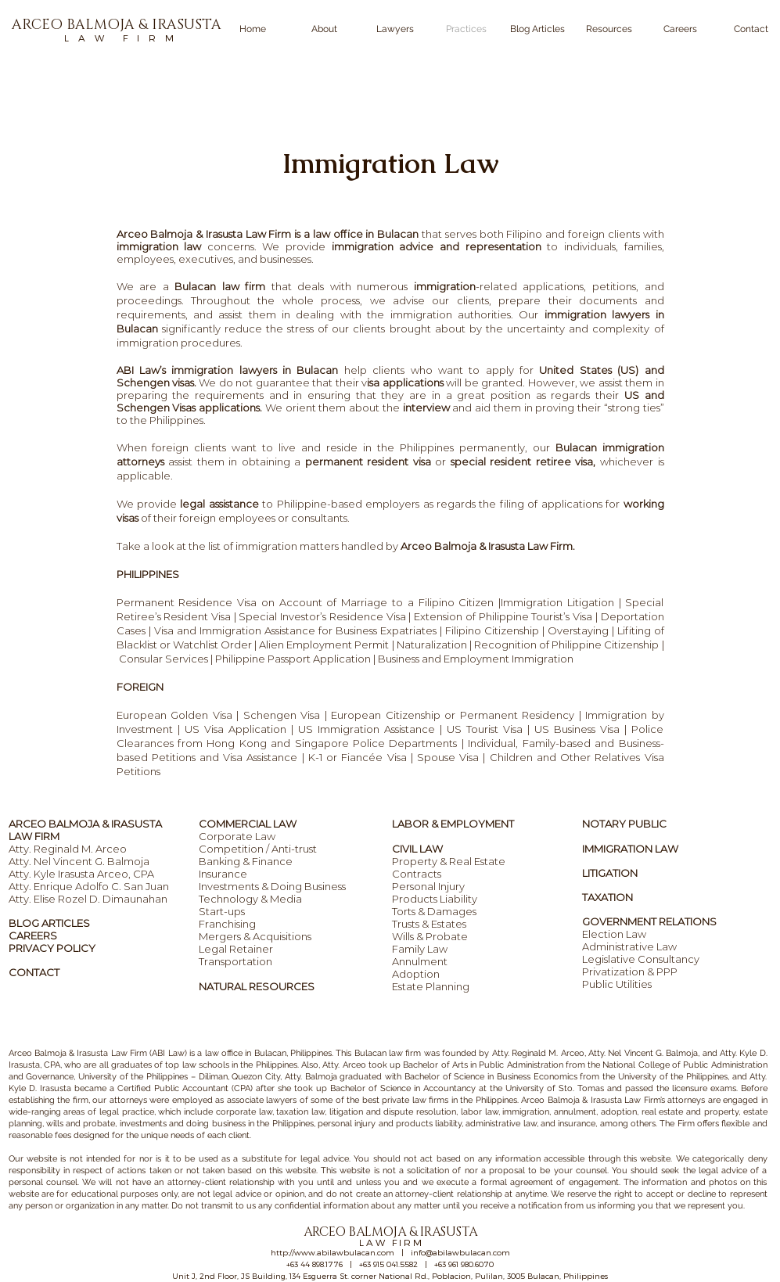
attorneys (128, 1100)
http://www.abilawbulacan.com (332, 1252)
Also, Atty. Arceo (332, 1065)
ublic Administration (523, 1065)
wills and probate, (81, 1124)
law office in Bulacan (245, 1053)
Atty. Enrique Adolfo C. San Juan (89, 886)
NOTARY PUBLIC (624, 823)
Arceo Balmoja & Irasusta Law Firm (204, 234)
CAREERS (33, 935)
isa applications (405, 382)
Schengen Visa (282, 715)
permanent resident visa (368, 461)
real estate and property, (691, 1112)
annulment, (576, 1112)
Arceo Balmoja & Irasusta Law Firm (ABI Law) (98, 1053)
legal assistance (219, 503)
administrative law (500, 1124)
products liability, (429, 1124)
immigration (445, 286)
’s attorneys (683, 1100)
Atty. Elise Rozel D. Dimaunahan (88, 898)
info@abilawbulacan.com (460, 1252)
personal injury (347, 1124)
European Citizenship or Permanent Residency (452, 715)
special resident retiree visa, (523, 461)
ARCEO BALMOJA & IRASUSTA (85, 823)
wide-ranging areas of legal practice (81, 1112)
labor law (479, 1112)
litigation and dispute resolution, (393, 1112)
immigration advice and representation (436, 246)
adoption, (619, 1112)
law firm (404, 1053)
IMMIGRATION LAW (630, 848)
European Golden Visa (174, 715)
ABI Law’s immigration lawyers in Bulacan (230, 370)
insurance (576, 1124)
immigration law (159, 246)
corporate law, (245, 1112)
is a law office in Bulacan (355, 234)
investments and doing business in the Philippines (217, 1124)
